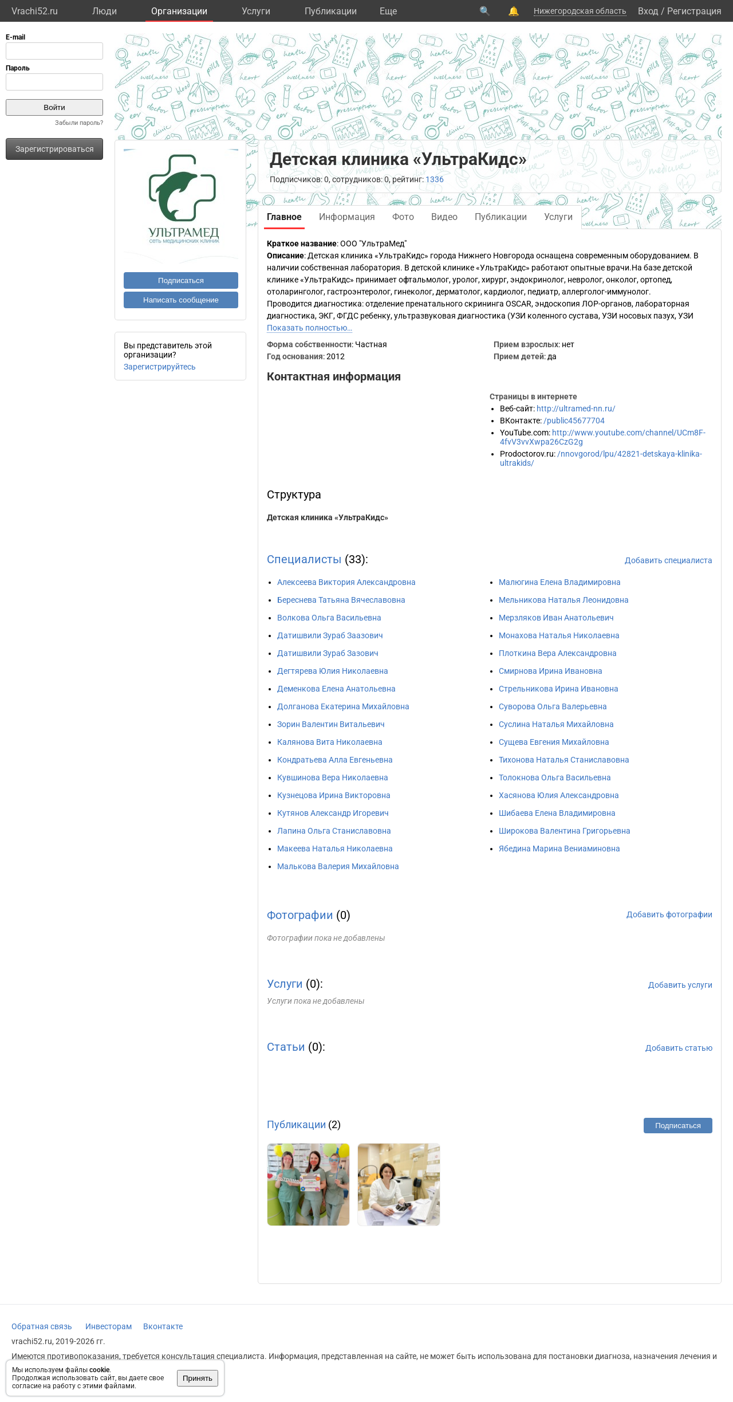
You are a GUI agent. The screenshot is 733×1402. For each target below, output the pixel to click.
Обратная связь (41, 1326)
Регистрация (694, 11)
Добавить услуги (680, 984)
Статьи (286, 1047)
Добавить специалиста (668, 560)
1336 (434, 179)
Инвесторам (108, 1326)
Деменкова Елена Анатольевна (336, 688)
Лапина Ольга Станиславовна (334, 830)
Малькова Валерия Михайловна (338, 866)
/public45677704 (574, 420)
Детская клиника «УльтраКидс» (327, 517)
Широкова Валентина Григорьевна (564, 830)
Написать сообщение (181, 300)
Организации (179, 11)
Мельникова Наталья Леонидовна (564, 599)
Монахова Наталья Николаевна (559, 635)
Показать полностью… (309, 327)
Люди (104, 11)
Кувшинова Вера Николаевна (332, 777)
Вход (648, 11)
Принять (197, 1378)
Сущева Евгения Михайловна (554, 742)
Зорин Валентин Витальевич (331, 724)
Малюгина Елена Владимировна (560, 582)
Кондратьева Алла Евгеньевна (335, 759)
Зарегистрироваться (54, 149)
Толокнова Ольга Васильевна (555, 777)
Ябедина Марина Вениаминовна (559, 848)
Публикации (331, 11)
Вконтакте (163, 1326)
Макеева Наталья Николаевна (335, 848)
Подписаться (181, 280)
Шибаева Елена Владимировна (557, 813)
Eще (388, 11)
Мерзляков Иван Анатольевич (556, 617)
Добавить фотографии (669, 914)
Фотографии (300, 915)
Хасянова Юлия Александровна (559, 795)
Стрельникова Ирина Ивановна (558, 688)
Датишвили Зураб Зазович (328, 653)
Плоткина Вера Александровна (558, 653)
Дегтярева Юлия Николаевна (332, 671)
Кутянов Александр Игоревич (333, 813)
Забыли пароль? (79, 123)
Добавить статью (678, 1048)
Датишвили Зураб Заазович (330, 635)
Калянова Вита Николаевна (330, 742)
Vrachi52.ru (34, 11)
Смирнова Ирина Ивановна (550, 671)
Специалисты (304, 559)
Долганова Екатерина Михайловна (343, 706)
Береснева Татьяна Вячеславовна (341, 599)
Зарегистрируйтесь (160, 366)
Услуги (256, 11)
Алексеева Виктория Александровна (346, 582)
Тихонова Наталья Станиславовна (564, 759)
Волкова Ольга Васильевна (329, 617)
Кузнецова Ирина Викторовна (334, 795)
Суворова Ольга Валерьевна (553, 706)
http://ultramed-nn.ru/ (576, 408)
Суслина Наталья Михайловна (556, 724)
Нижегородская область (580, 10)
